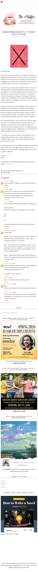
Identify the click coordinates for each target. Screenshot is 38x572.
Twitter (3, 485)
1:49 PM (6, 276)
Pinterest (3, 487)
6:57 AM (6, 187)
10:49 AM (6, 228)
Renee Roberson (15, 171)
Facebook (3, 481)
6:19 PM (6, 282)
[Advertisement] (19, 549)
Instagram (3, 483)
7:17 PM (6, 290)
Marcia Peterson (8, 292)
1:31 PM (6, 261)
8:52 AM (6, 300)
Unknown (6, 189)
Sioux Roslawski (8, 263)
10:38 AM (6, 199)
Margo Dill (7, 201)
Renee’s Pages (8, 164)
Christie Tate (7, 181)
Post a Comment (5, 302)
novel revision (6, 171)
